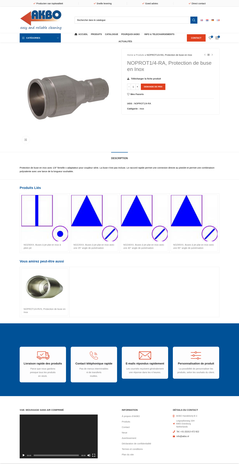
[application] (59, 436)
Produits (140, 55)
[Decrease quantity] (129, 87)
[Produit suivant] (212, 55)
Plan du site (128, 454)
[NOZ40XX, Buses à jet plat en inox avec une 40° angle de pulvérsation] (144, 218)
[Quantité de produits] (133, 87)
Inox (142, 108)
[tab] (119, 156)
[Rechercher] (136, 20)
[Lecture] (23, 457)
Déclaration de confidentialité (136, 443)
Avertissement (129, 438)
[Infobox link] (40, 369)
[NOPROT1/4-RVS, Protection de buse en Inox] (44, 287)
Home (130, 55)
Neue (124, 432)
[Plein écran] (93, 457)
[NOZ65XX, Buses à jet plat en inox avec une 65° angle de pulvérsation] (194, 218)
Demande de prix (153, 87)
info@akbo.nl (183, 436)
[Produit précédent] (205, 55)
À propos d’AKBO (131, 416)
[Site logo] (41, 20)
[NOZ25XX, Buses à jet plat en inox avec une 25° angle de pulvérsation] (94, 218)
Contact (126, 427)
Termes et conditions (132, 449)
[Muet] (88, 457)
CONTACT (196, 38)
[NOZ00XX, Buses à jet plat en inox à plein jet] (44, 218)
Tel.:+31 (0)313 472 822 (188, 431)
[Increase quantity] (137, 87)
